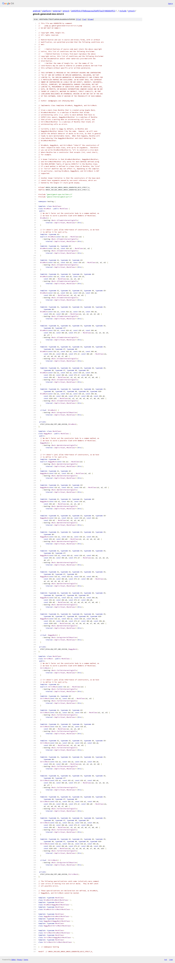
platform (46, 10)
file (78, 19)
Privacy (19, 960)
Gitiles (13, 960)
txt (165, 960)
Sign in (170, 3)
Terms (25, 960)
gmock (66, 10)
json (171, 960)
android (36, 10)
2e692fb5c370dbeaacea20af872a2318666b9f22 (93, 10)
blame (90, 19)
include (122, 10)
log (84, 19)
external (57, 10)
